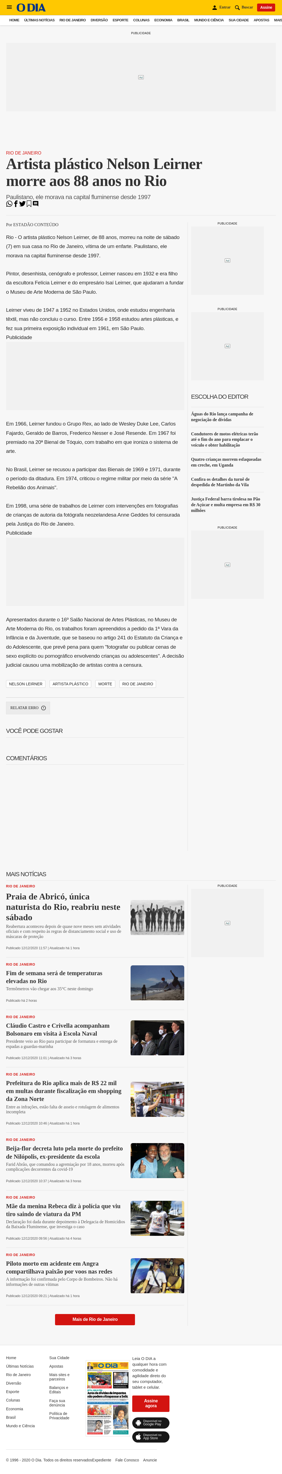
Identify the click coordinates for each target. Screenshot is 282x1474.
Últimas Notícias (39, 20)
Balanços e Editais (58, 1389)
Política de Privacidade (59, 1415)
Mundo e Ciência (209, 20)
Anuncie (150, 1460)
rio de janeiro (137, 684)
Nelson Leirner (25, 684)
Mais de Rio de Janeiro (95, 1319)
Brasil (183, 20)
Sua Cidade (239, 20)
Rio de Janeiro (72, 20)
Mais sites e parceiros (59, 1377)
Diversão (99, 20)
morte (105, 684)
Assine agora (151, 1403)
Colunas (141, 20)
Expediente (101, 1460)
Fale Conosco (127, 1460)
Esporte (120, 20)
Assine (266, 7)
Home (14, 20)
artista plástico (70, 684)
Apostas (261, 20)
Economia (163, 20)
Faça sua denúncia (57, 1403)
